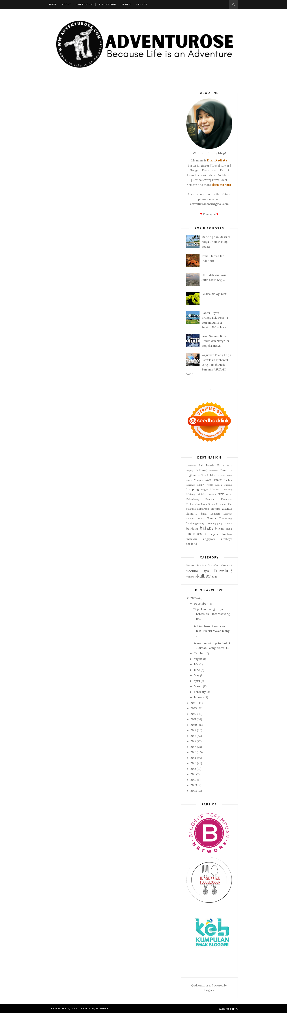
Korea (218, 484)
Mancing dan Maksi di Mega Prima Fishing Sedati (216, 241)
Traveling (222, 570)
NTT (221, 494)
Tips (205, 571)
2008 (194, 790)
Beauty (190, 565)
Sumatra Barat (197, 513)
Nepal (229, 494)
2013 (193, 763)
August (198, 659)
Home (53, 4)
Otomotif (226, 565)
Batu (229, 465)
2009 (194, 785)
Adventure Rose (79, 1008)
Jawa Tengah (194, 480)
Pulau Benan (208, 504)
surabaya (226, 539)
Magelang (226, 489)
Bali (201, 465)
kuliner (204, 576)
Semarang (203, 508)
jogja (214, 534)
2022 (194, 714)
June (197, 670)
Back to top (228, 1009)
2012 (193, 768)
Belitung (200, 470)
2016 (193, 746)
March (198, 686)
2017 (193, 741)
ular (214, 576)
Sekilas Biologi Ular (214, 294)
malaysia (191, 539)
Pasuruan (226, 499)
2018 (193, 736)
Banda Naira (215, 465)
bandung (192, 528)
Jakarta (214, 475)
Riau (230, 504)
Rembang (221, 504)
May (196, 675)
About (66, 4)
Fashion (201, 565)
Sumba (211, 518)
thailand (191, 543)
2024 (194, 703)
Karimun (190, 484)
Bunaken (213, 470)
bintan (219, 528)
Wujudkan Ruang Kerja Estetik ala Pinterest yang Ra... (211, 614)
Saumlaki (191, 508)
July (196, 664)
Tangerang (225, 518)
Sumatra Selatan (221, 513)
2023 (194, 708)
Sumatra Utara (195, 518)
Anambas (191, 465)
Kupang (228, 484)
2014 (193, 757)
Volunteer (191, 576)
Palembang (192, 499)
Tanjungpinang (195, 523)
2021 (193, 719)
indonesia (196, 534)
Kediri (200, 484)
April (197, 681)
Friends (141, 4)
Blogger (209, 990)
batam (206, 528)
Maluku (201, 494)
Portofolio (85, 4)
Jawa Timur (213, 480)
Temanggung (215, 523)
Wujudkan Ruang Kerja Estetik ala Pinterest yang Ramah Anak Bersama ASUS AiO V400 (208, 364)
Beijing (189, 470)
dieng (228, 528)
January (199, 697)
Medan (212, 494)
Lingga (204, 489)
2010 (193, 779)
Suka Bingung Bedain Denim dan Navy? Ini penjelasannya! (215, 341)
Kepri (210, 484)
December (201, 603)
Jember (228, 480)
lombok (227, 534)
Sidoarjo (215, 508)
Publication (107, 4)
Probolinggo (193, 504)
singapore (209, 539)
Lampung (192, 489)
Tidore (228, 523)
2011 (193, 774)
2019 (193, 730)
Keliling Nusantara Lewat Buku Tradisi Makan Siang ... (211, 631)
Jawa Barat (226, 475)
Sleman (227, 508)
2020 (194, 725)
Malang (190, 494)
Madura (214, 489)
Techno (192, 571)
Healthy (213, 565)
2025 (194, 598)
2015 (193, 752)
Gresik (205, 475)
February (200, 692)
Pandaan (210, 499)
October (199, 653)
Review (126, 4)
